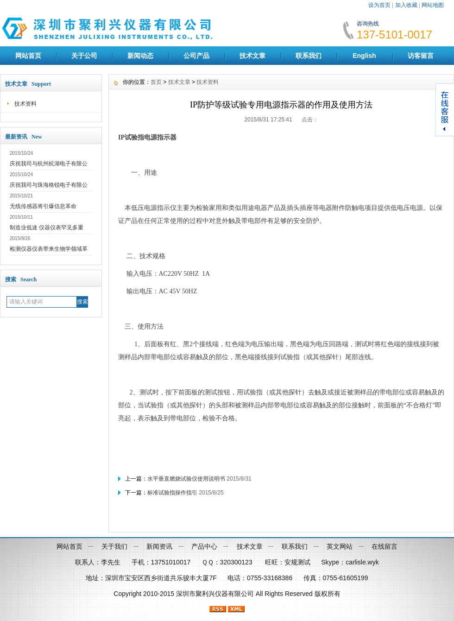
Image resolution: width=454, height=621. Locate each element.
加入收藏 (406, 5)
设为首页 (379, 5)
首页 (156, 82)
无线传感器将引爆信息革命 (43, 206)
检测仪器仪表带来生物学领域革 (49, 249)
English (364, 55)
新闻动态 (140, 55)
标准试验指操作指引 (172, 492)
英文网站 (340, 546)
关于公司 (84, 55)
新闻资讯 (159, 546)
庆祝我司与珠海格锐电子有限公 (49, 185)
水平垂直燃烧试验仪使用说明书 (186, 478)
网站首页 (28, 55)
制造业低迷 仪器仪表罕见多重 (46, 227)
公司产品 (196, 55)
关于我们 (114, 546)
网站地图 (433, 5)
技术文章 (252, 55)
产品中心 (204, 546)
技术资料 (25, 104)
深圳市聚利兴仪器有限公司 (215, 593)
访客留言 (421, 55)
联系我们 (309, 55)
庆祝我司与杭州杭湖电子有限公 (49, 163)
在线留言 (384, 546)
